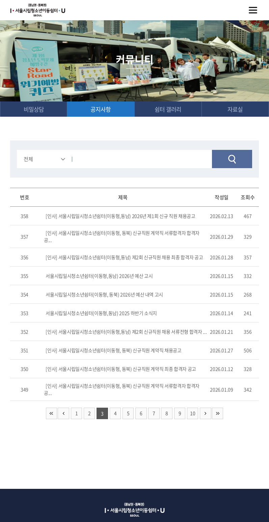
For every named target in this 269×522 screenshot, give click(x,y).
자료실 (235, 109)
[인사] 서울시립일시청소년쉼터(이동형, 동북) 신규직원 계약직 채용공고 (113, 350)
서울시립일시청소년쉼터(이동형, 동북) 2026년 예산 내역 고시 (104, 294)
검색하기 (232, 159)
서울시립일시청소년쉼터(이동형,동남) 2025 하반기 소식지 (101, 313)
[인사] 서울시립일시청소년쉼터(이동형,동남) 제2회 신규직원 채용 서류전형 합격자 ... (126, 331)
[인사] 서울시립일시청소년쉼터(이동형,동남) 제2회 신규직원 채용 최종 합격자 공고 (124, 257)
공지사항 (100, 109)
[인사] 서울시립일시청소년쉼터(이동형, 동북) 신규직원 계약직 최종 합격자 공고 (121, 369)
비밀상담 (34, 109)
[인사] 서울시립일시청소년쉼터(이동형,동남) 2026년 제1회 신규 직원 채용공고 (120, 216)
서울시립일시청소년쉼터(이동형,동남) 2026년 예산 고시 (99, 276)
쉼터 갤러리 (168, 109)
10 (192, 413)
